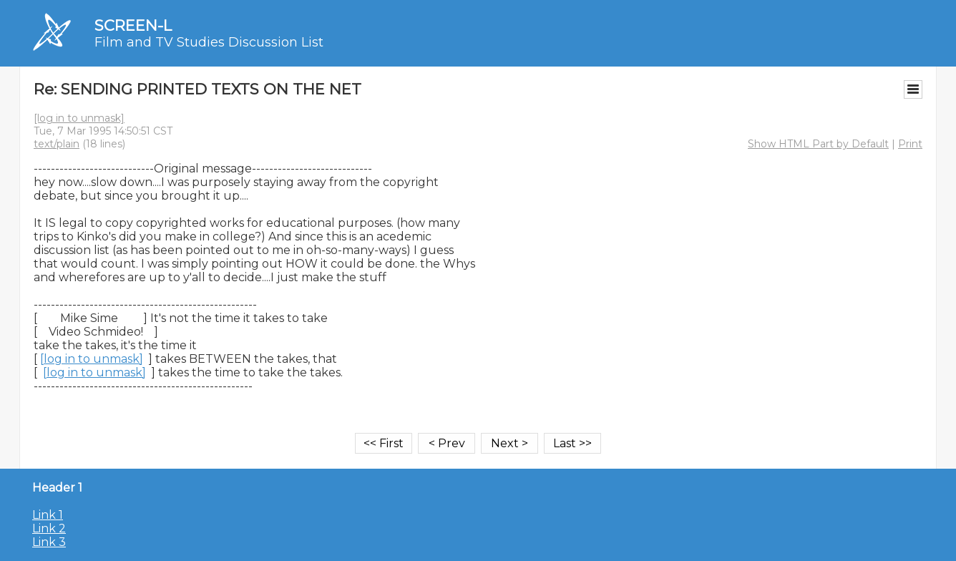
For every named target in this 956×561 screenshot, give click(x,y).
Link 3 (49, 542)
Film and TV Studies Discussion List (208, 42)
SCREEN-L (133, 25)
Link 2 (49, 528)
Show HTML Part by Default (818, 143)
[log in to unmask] (79, 118)
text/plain (56, 143)
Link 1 (47, 515)
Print (910, 143)
